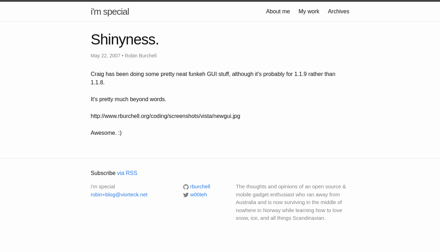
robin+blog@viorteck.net (119, 194)
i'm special (110, 11)
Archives (338, 11)
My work (308, 11)
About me (278, 11)
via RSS (127, 173)
